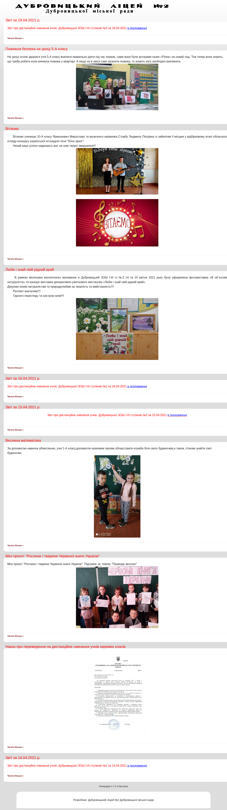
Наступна (123, 786)
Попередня (104, 786)
